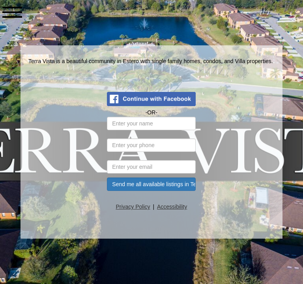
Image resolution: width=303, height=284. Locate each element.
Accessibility (172, 206)
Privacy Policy (133, 206)
